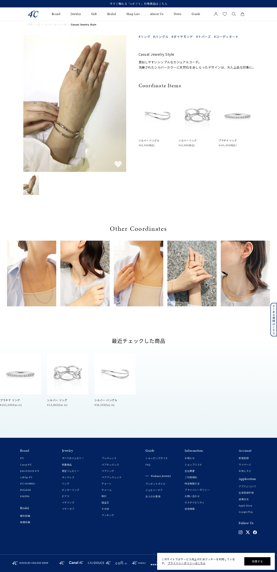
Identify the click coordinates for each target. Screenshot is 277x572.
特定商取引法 (192, 483)
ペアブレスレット (112, 477)
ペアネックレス (110, 464)
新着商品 (67, 464)
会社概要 (190, 471)
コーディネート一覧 (55, 24)
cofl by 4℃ (26, 477)
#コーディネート (226, 36)
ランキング (108, 515)
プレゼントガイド (155, 483)
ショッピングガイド (156, 458)
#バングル (160, 36)
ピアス (66, 496)
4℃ (39, 24)
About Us (156, 14)
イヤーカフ (68, 508)
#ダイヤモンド (182, 36)
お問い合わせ (192, 496)
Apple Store (245, 505)
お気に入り (245, 471)
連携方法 (244, 499)
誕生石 (105, 502)
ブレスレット (109, 458)
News (177, 14)
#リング (144, 36)
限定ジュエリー (70, 471)
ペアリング (108, 471)
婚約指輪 (25, 515)
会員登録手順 (246, 492)
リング (66, 483)
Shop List (133, 14)
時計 (104, 496)
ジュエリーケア (154, 490)
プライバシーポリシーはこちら (187, 563)
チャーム (107, 489)
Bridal (111, 14)
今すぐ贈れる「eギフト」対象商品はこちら (138, 3)
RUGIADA (25, 489)
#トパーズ (203, 36)
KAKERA (24, 496)
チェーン (106, 483)
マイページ (245, 464)
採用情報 (190, 508)
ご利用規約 (191, 477)
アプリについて (247, 486)
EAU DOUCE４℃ (29, 471)
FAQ (148, 464)
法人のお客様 (152, 496)
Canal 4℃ (26, 464)
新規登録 (244, 458)
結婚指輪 (25, 522)
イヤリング (68, 502)
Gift (94, 14)
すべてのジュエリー (73, 458)
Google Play (246, 511)
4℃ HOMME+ (28, 483)
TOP (30, 24)
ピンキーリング (71, 489)
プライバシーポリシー (197, 489)
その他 (105, 508)
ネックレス (68, 477)
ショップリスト (193, 464)
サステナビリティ (194, 502)
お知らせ (190, 458)
